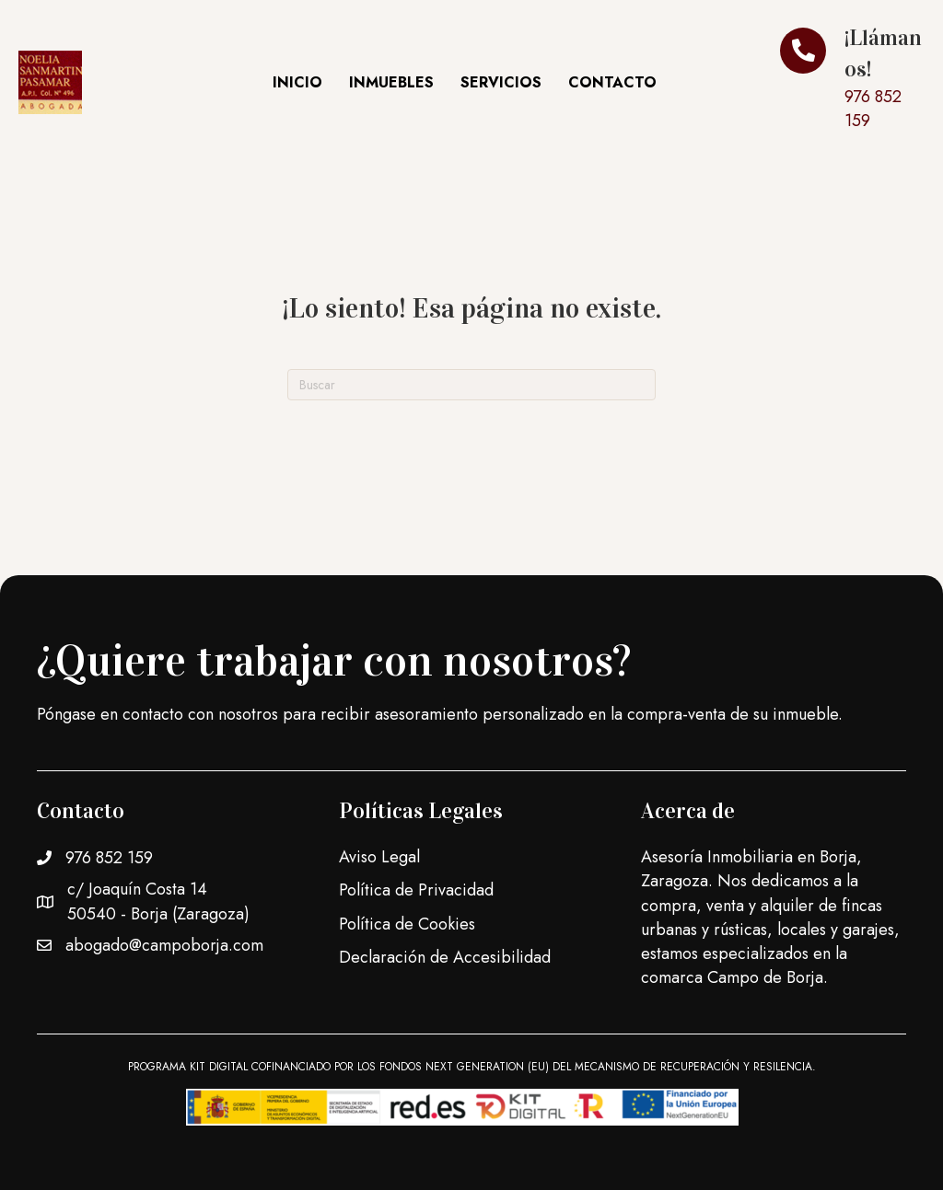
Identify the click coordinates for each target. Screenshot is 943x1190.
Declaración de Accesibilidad (445, 957)
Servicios (500, 82)
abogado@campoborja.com (164, 945)
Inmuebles (391, 82)
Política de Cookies (407, 924)
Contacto (612, 82)
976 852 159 (109, 858)
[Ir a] (852, 82)
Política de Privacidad (416, 890)
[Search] (471, 384)
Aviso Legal (379, 857)
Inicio (297, 82)
